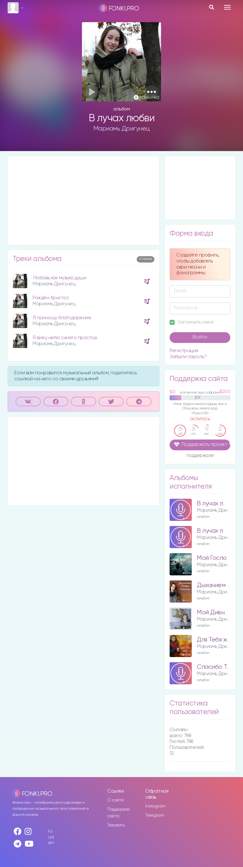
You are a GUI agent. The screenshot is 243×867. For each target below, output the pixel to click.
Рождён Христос (51, 297)
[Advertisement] (83, 200)
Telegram (154, 815)
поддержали (200, 456)
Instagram (155, 806)
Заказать (116, 825)
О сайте (115, 800)
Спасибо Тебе (217, 667)
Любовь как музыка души (59, 277)
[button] (151, 91)
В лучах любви (217, 503)
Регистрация (184, 350)
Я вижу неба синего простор (65, 337)
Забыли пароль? (188, 356)
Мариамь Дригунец (121, 128)
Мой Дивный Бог (220, 612)
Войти (200, 337)
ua (51, 837)
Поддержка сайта (118, 812)
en (51, 842)
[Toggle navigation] (227, 7)
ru (50, 831)
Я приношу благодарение (62, 317)
